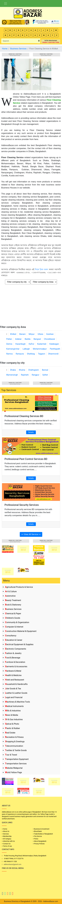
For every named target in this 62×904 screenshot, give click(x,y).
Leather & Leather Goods (16, 693)
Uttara (40, 334)
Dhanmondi (53, 354)
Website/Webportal (14, 768)
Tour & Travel (11, 755)
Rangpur (35, 375)
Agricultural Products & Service (19, 587)
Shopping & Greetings (15, 741)
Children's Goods (12, 618)
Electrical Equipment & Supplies (19, 644)
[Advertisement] (31, 306)
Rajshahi (25, 375)
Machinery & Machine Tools (17, 702)
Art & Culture (11, 591)
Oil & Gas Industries (14, 719)
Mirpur (32, 334)
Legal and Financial (13, 697)
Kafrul (31, 344)
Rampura (20, 354)
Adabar (18, 339)
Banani (22, 334)
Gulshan (50, 334)
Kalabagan (54, 344)
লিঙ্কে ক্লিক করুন (41, 269)
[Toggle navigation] (5, 3)
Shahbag (31, 354)
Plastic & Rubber (12, 728)
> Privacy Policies (39, 844)
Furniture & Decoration (15, 662)
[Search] (19, 40)
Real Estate (10, 732)
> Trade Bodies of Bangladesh (43, 834)
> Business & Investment (41, 829)
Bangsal (37, 339)
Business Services (13, 609)
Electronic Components (15, 649)
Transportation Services (16, 763)
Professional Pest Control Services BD (26, 459)
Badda (27, 339)
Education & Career (13, 640)
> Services (5, 834)
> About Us (5, 831)
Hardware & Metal (13, 671)
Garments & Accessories (16, 666)
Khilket (13, 334)
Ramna (9, 354)
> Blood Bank (37, 831)
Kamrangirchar (12, 349)
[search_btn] (39, 40)
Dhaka (13, 370)
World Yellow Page (13, 772)
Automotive (10, 596)
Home (4, 48)
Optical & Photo (12, 724)
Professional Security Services (22, 504)
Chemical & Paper (13, 613)
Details (31, 432)
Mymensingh (12, 375)
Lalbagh (26, 349)
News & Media (11, 715)
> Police (35, 839)
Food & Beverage (12, 657)
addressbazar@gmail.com (12, 864)
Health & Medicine (13, 675)
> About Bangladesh (39, 841)
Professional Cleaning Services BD (24, 416)
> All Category (6, 839)
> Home (4, 829)
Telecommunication (14, 746)
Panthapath (55, 349)
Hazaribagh (20, 344)
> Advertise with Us (8, 841)
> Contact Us (6, 844)
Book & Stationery (13, 605)
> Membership (6, 836)
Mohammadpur (40, 349)
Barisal (45, 370)
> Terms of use (7, 846)
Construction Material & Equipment (20, 631)
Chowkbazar (49, 339)
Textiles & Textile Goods (16, 750)
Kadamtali (41, 344)
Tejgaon (41, 354)
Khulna (22, 370)
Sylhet (45, 375)
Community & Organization (17, 622)
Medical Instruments (14, 706)
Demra (9, 344)
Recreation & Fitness (14, 737)
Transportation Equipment (17, 759)
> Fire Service (37, 836)
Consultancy (10, 635)
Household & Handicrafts (16, 684)
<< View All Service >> (31, 534)
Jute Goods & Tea (13, 688)
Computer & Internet (14, 627)
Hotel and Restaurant (14, 680)
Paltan (9, 339)
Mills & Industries (13, 710)
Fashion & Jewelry (13, 653)
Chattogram (33, 370)
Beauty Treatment (13, 600)
